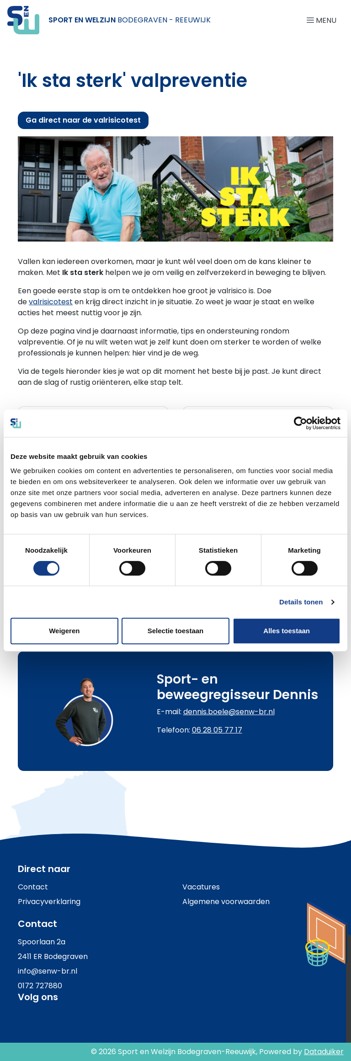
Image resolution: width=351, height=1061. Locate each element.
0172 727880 (40, 985)
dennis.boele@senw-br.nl (229, 711)
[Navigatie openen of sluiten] (323, 20)
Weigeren (64, 631)
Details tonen (301, 602)
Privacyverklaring (49, 901)
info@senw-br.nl (47, 971)
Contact (33, 887)
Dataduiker (324, 1051)
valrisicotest (51, 301)
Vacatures (201, 887)
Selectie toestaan (176, 631)
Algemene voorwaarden (226, 901)
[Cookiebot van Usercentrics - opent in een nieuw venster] (300, 423)
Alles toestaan (286, 631)
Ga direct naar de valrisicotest (83, 120)
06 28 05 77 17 (217, 730)
